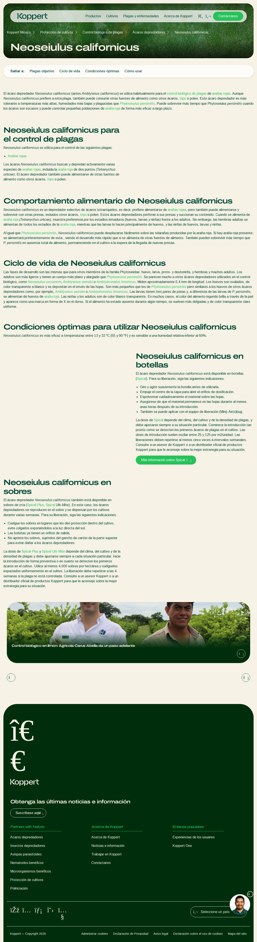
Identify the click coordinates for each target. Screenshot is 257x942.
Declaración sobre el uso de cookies (198, 933)
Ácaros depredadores (149, 32)
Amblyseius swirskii (78, 282)
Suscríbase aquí (30, 813)
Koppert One (182, 846)
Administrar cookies (94, 933)
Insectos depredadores (27, 846)
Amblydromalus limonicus (116, 282)
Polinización (19, 888)
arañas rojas (221, 93)
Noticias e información (107, 846)
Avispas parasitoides (26, 854)
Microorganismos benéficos (30, 871)
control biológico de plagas (187, 93)
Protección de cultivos (56, 32)
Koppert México (19, 32)
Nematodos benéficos (27, 863)
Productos (93, 16)
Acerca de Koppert (178, 16)
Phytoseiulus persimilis (137, 103)
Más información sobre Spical (166, 460)
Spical (141, 378)
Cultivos (112, 16)
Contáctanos (228, 16)
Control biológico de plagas (103, 32)
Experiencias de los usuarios (193, 837)
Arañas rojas (17, 156)
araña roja (112, 108)
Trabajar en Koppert (106, 854)
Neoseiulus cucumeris (44, 282)
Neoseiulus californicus (191, 32)
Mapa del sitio (237, 933)
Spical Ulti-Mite (53, 551)
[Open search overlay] (201, 16)
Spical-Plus (35, 505)
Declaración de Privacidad (130, 933)
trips (183, 98)
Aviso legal (160, 933)
